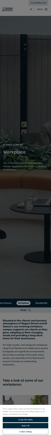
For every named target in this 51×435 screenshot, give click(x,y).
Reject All (25, 426)
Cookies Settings (25, 432)
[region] (25, 419)
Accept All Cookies (25, 420)
